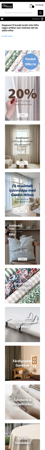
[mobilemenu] (2, 19)
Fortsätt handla (7, 36)
